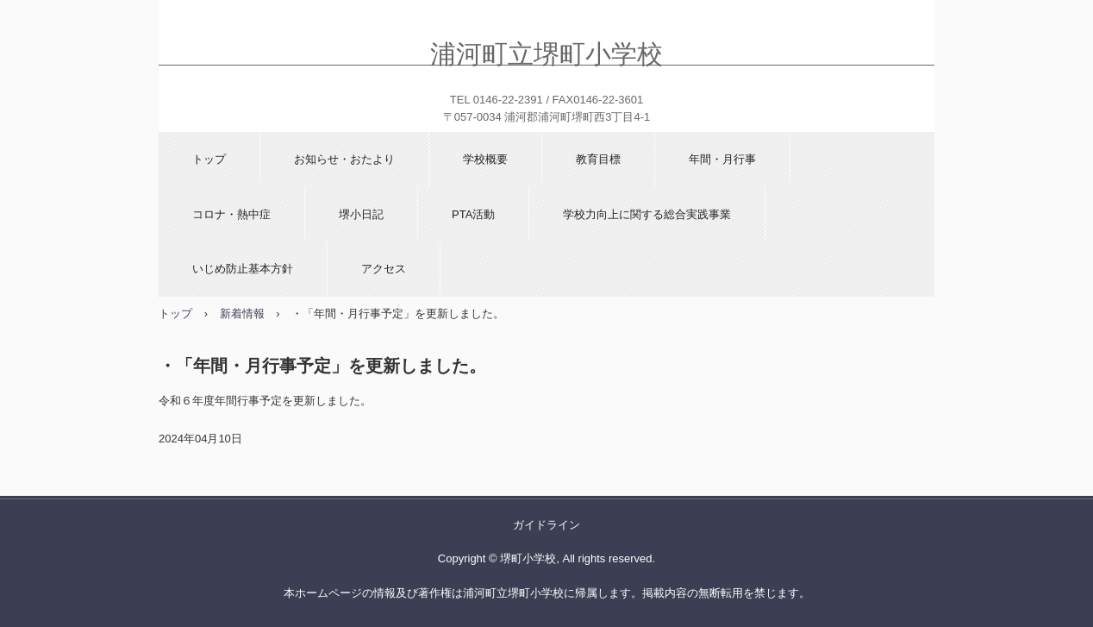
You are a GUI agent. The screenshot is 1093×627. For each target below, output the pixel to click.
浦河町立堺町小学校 (546, 52)
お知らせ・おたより (344, 159)
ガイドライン (546, 524)
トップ (209, 159)
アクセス (383, 268)
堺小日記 (361, 214)
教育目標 (598, 159)
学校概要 (485, 159)
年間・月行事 (722, 159)
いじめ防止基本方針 (242, 268)
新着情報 (242, 313)
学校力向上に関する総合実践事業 (647, 214)
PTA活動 (473, 214)
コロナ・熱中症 (231, 214)
